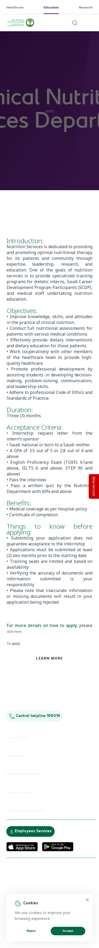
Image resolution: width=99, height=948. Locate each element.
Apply (49, 110)
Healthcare (14, 7)
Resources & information (51, 774)
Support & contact (51, 792)
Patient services (51, 738)
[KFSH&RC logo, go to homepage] (20, 26)
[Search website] (74, 22)
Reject (31, 931)
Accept (68, 931)
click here (14, 631)
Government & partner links (51, 811)
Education (51, 7)
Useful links (51, 756)
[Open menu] (89, 23)
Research (86, 7)
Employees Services (30, 831)
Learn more (49, 658)
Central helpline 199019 (35, 716)
